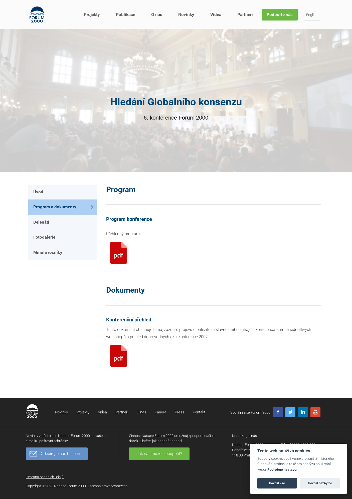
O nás (156, 14)
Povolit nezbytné (320, 483)
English (311, 15)
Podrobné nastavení (283, 469)
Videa (215, 14)
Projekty (92, 14)
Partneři (245, 14)
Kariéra (160, 412)
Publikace (125, 14)
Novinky (186, 14)
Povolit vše (277, 483)
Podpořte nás (280, 14)
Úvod (38, 191)
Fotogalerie (44, 237)
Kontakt (199, 412)
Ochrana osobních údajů (45, 477)
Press (179, 412)
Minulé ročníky (47, 252)
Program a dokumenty (54, 206)
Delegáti (41, 222)
